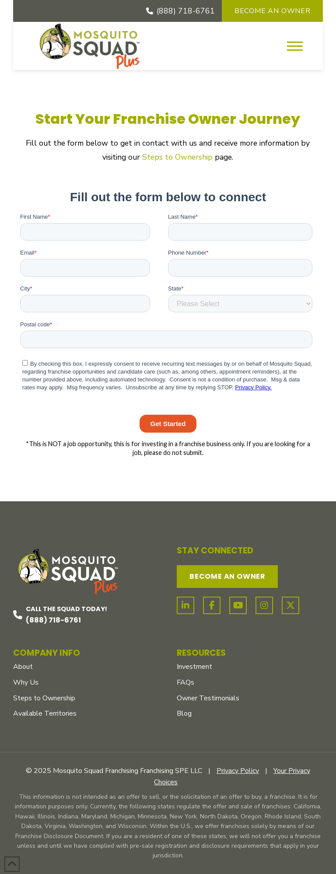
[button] (294, 45)
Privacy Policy (238, 771)
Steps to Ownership (177, 157)
